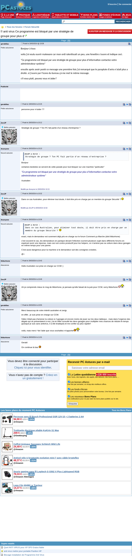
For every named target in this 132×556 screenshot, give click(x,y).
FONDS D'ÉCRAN (109, 15)
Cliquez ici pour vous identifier (32, 367)
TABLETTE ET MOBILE (65, 15)
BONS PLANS (89, 15)
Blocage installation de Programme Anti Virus (24, 555)
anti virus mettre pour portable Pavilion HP (23, 551)
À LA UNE (7, 15)
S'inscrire (112, 4)
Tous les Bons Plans (121, 410)
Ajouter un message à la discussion (110, 31)
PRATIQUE (23, 15)
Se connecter (125, 4)
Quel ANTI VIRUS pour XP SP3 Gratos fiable (24, 547)
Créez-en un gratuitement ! (39, 376)
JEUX (126, 15)
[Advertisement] (66, 519)
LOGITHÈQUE (41, 15)
